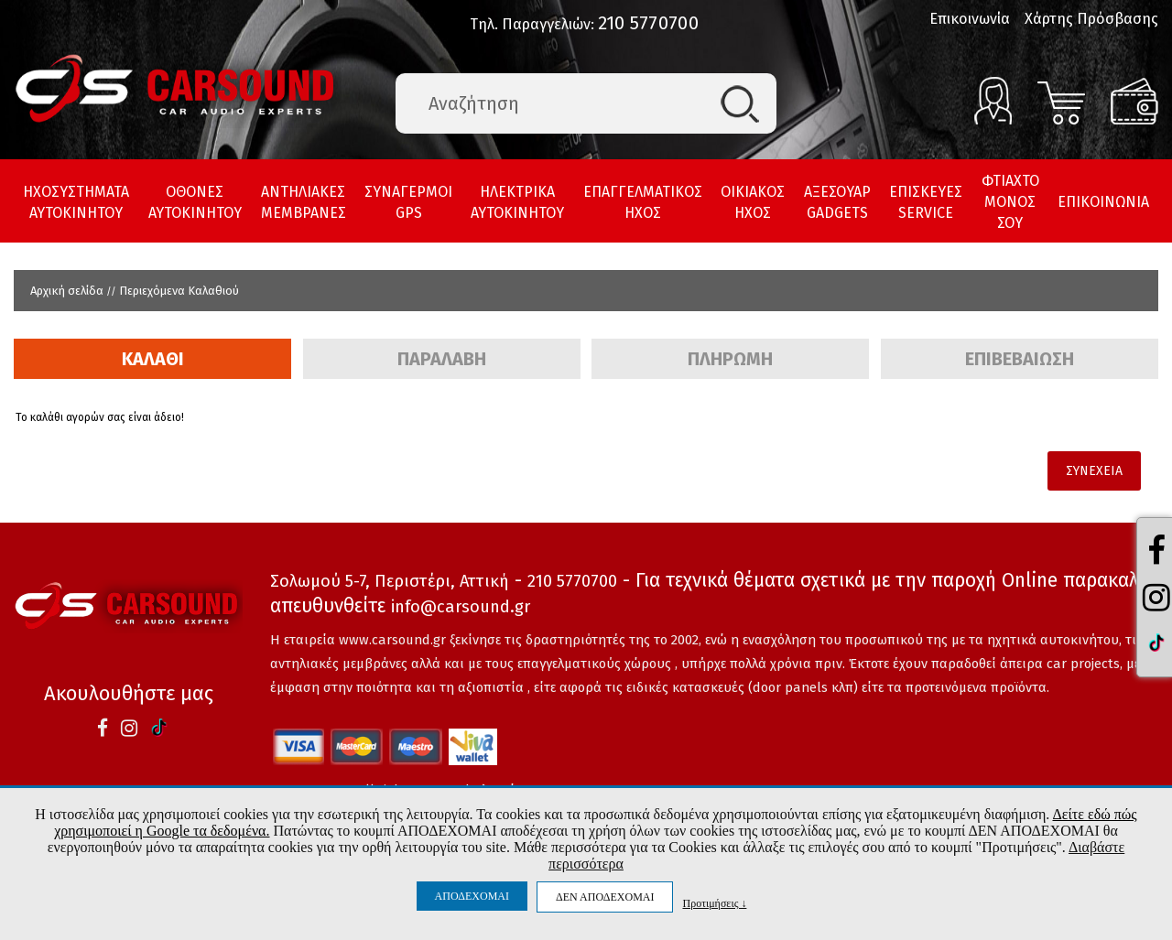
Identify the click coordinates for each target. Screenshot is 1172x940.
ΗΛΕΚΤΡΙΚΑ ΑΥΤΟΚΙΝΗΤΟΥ (517, 202)
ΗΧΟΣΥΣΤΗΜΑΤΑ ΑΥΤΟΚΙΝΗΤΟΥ (76, 202)
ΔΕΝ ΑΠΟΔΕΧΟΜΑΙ (605, 897)
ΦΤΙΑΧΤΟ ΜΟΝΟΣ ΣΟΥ (1010, 202)
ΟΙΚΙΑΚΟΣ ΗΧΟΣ (753, 202)
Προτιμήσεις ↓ (714, 903)
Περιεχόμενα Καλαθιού (179, 290)
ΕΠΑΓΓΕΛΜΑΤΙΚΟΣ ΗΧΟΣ (642, 202)
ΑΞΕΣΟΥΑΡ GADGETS (837, 202)
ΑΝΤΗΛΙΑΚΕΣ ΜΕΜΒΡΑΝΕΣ (303, 202)
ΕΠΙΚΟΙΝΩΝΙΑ (1103, 202)
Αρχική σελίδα (66, 290)
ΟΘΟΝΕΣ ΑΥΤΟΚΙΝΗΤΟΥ (195, 202)
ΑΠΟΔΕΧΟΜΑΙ (472, 896)
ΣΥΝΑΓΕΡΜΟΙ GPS (408, 202)
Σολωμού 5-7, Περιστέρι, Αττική (389, 581)
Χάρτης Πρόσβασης (1091, 18)
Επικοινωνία (969, 18)
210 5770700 (648, 23)
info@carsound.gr (460, 607)
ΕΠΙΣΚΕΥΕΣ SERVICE (925, 202)
